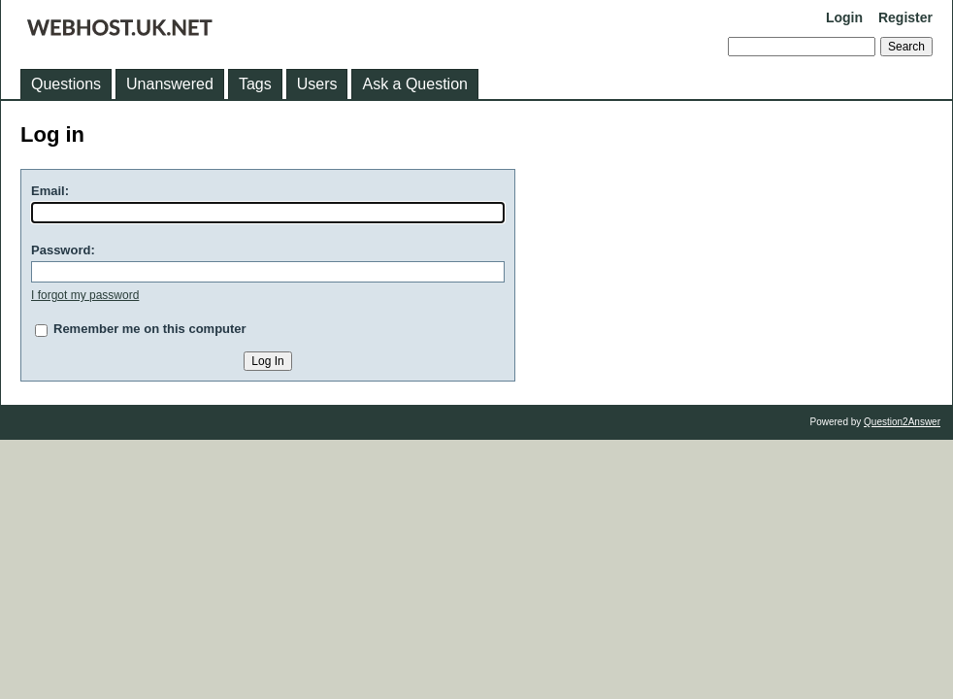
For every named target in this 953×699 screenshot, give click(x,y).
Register (905, 17)
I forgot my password (85, 295)
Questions (66, 84)
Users (317, 84)
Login (844, 17)
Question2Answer (902, 421)
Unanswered (170, 84)
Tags (255, 84)
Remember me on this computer (149, 328)
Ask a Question (415, 84)
